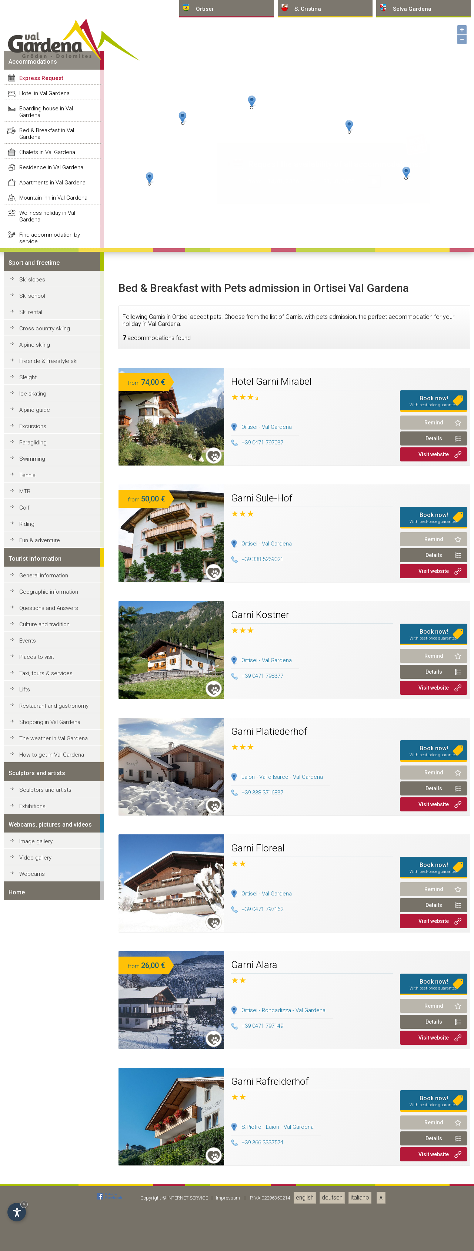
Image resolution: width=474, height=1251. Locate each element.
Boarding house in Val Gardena (46, 860)
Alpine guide (34, 1158)
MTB (24, 1240)
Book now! (434, 1150)
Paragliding (33, 1191)
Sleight (28, 1126)
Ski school (32, 1044)
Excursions (32, 1175)
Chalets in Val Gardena (47, 901)
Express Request (41, 827)
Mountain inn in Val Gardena (53, 946)
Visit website (433, 1203)
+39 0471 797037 (257, 1191)
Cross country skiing (44, 1077)
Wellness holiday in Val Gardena (47, 965)
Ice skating (32, 1142)
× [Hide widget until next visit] (24, 1204)
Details (433, 1187)
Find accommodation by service (49, 987)
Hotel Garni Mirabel (271, 1130)
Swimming (32, 1207)
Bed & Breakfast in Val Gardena (46, 882)
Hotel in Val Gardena (44, 842)
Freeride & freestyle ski (48, 1110)
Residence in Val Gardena (51, 916)
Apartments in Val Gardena (52, 931)
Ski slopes (32, 1028)
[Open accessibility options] (16, 1212)
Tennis (27, 1224)
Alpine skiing (34, 1093)
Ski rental (30, 1061)
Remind (433, 1171)
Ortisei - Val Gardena (266, 1175)
